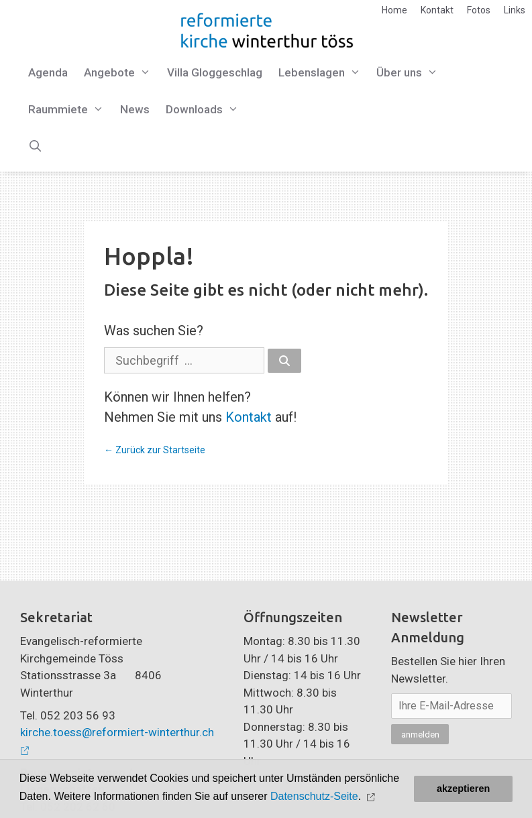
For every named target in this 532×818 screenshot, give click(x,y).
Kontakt (437, 10)
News (135, 109)
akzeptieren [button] (463, 788)
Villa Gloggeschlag (214, 72)
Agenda (48, 72)
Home (394, 10)
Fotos (478, 10)
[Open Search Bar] (35, 146)
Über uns (411, 72)
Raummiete (70, 109)
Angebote (121, 72)
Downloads (206, 109)
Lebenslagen (323, 72)
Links (514, 10)
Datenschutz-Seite (314, 796)
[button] (372, 796)
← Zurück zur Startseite (154, 450)
